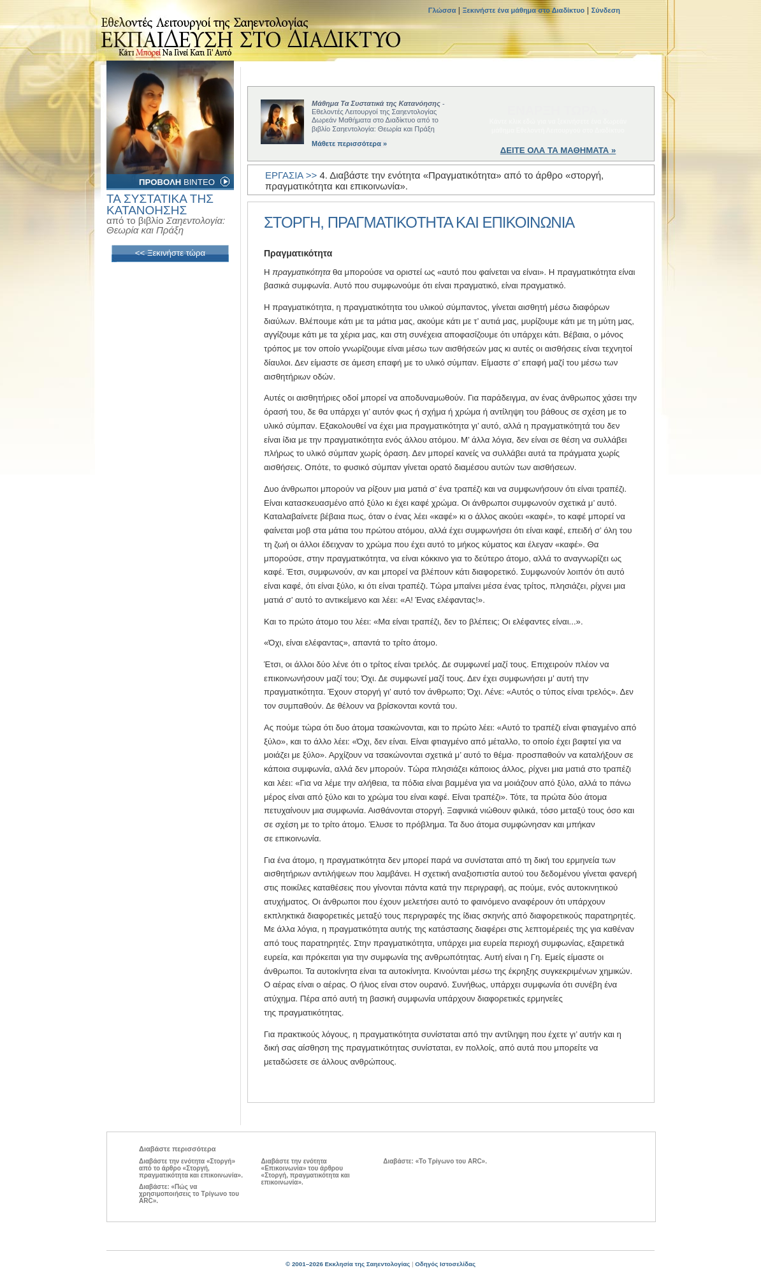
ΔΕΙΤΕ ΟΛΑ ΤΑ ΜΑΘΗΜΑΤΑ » (558, 150)
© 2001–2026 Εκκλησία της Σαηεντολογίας (348, 1263)
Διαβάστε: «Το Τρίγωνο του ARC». (435, 1161)
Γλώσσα (443, 10)
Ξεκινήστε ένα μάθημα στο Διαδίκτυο (524, 10)
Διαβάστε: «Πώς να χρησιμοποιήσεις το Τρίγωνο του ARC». (189, 1193)
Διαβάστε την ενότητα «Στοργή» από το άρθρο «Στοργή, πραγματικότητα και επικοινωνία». (191, 1168)
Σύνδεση (605, 10)
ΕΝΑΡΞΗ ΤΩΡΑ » (558, 110)
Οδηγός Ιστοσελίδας (445, 1263)
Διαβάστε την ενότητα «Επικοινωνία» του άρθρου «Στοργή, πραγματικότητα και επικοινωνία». (305, 1172)
